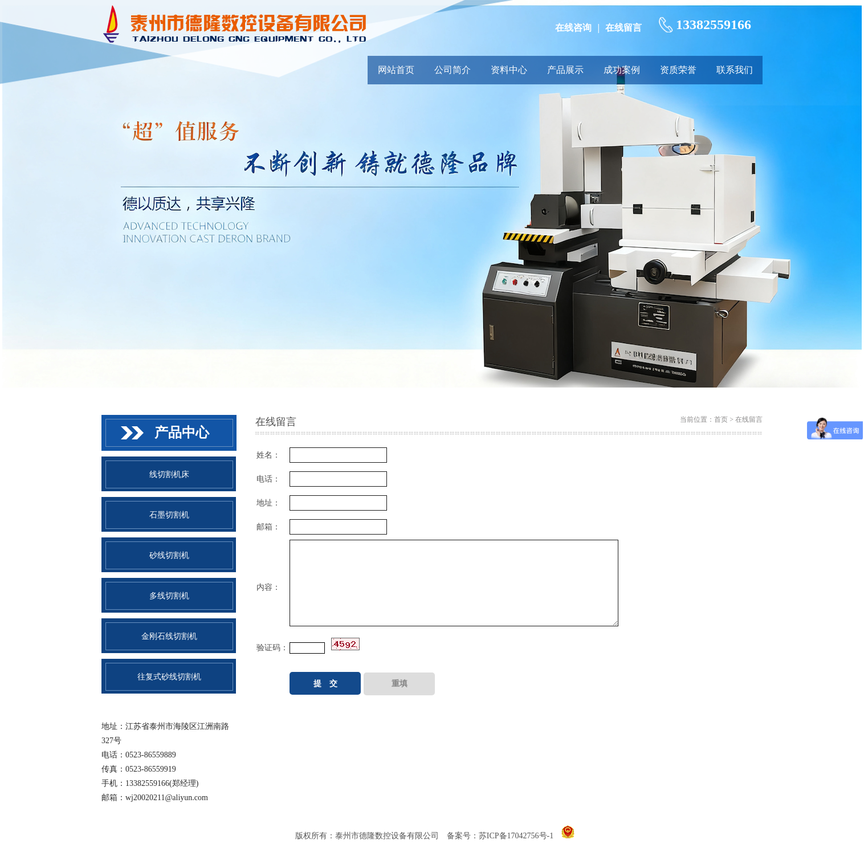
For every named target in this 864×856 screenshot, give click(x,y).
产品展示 (565, 70)
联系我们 (734, 70)
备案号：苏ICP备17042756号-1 (500, 835)
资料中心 (509, 70)
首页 (721, 419)
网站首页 (396, 70)
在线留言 (623, 27)
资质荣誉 (678, 70)
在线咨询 (573, 27)
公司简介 (452, 70)
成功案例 (622, 70)
